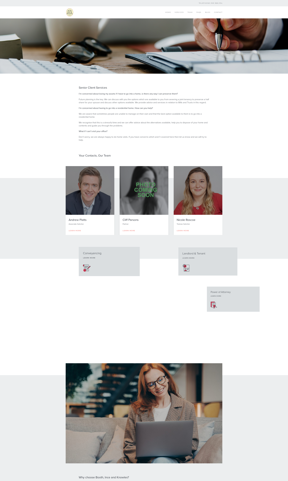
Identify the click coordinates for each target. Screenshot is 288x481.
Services (179, 12)
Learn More (75, 231)
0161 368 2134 (216, 3)
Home (168, 12)
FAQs (198, 12)
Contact (218, 12)
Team (190, 12)
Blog (207, 12)
